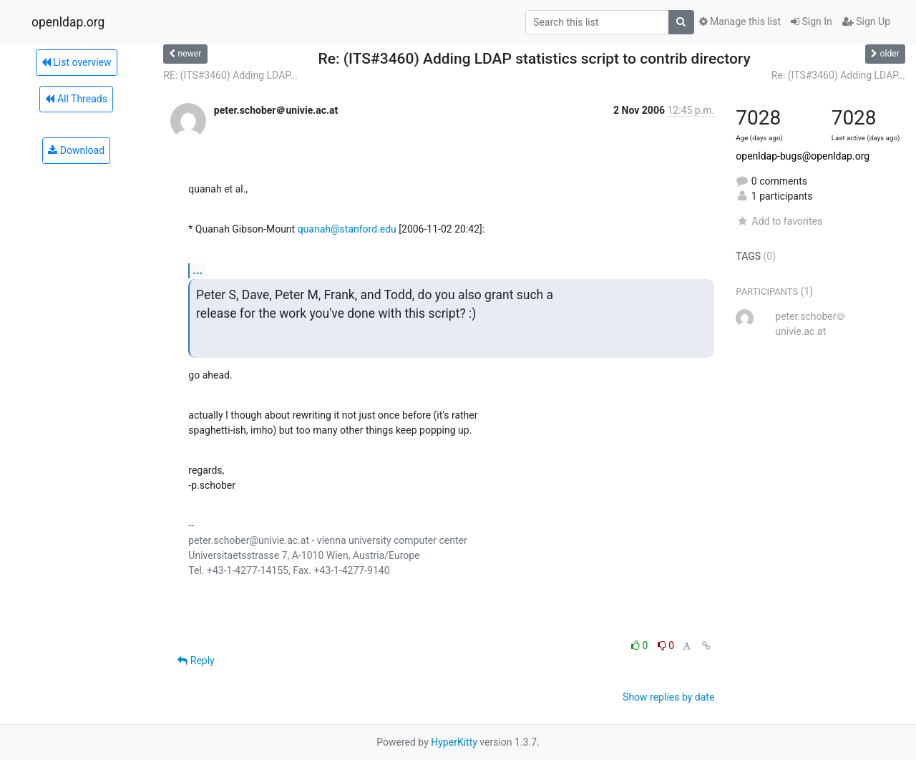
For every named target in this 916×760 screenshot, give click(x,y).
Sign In (811, 21)
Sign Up (866, 21)
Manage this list (740, 21)
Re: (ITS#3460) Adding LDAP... (838, 75)
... (198, 270)
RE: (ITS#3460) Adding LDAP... (230, 75)
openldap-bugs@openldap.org (802, 156)
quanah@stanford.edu (347, 229)
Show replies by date (668, 697)
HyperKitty (454, 742)
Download (76, 150)
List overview (77, 62)
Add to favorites (779, 221)
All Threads (76, 98)
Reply (195, 660)
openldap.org (67, 22)
